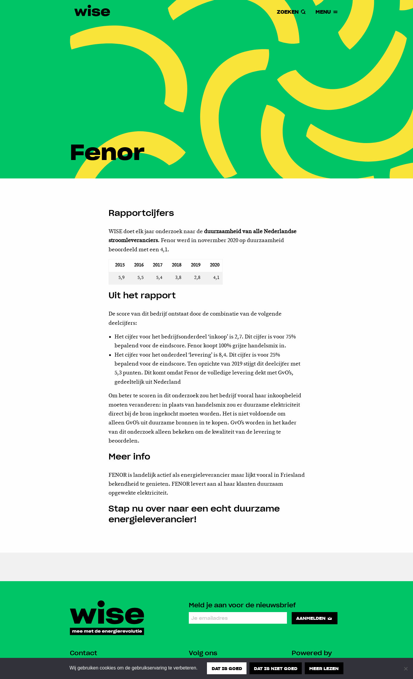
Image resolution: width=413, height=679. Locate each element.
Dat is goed (226, 668)
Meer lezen (324, 668)
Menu (326, 12)
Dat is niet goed (275, 668)
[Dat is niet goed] (406, 669)
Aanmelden (314, 618)
